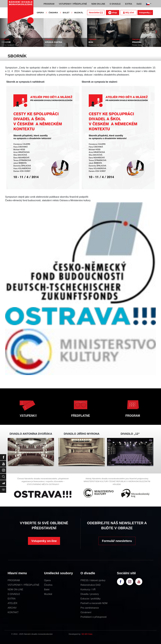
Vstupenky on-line (44, 541)
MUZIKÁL (78, 13)
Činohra (48, 585)
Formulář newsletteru (117, 541)
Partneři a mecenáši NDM (93, 603)
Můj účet (128, 12)
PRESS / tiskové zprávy (92, 580)
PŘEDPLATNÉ (80, 415)
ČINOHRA (53, 13)
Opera (47, 580)
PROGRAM (132, 415)
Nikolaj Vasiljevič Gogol (10, 45)
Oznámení (85, 612)
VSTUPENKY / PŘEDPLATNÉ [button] (73, 4)
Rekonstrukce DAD (90, 585)
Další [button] (139, 4)
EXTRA (11, 598)
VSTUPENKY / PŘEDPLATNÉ (23, 585)
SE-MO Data (87, 634)
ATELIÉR (12, 603)
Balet (46, 589)
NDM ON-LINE (15, 589)
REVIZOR (6, 42)
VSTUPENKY (28, 415)
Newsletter (96, 12)
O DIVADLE (14, 594)
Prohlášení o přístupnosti (93, 617)
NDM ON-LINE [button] (98, 4)
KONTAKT (13, 612)
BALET (66, 13)
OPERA (40, 13)
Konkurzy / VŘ (88, 589)
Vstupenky (145, 12)
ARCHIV (12, 608)
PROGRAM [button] (49, 4)
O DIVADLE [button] (115, 4)
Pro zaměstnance (89, 608)
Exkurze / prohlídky (90, 598)
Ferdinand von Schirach (97, 45)
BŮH (91, 42)
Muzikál (48, 594)
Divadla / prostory (89, 594)
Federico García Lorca (53, 45)
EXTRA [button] (128, 4)
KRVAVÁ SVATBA (53, 42)
